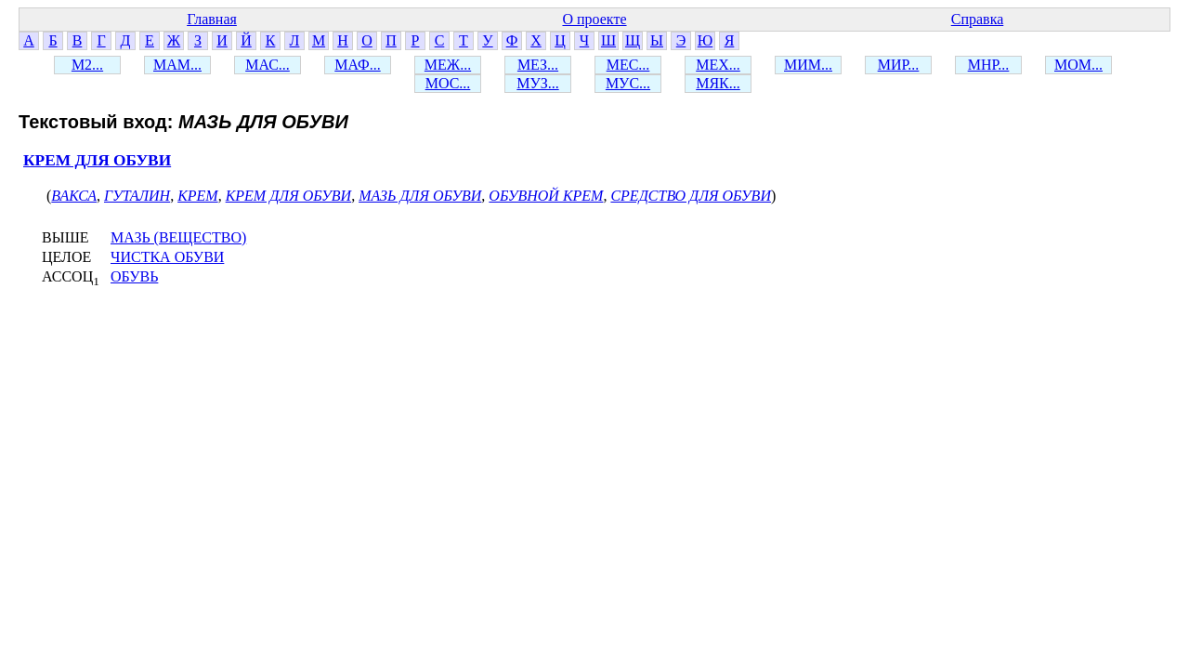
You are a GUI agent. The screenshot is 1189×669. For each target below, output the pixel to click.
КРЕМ (197, 195)
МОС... (448, 83)
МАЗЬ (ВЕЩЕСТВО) (178, 237)
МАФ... (357, 64)
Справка (977, 19)
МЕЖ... (448, 64)
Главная (212, 19)
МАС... (267, 64)
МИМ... (808, 64)
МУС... (628, 83)
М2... (87, 64)
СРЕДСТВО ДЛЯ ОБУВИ (690, 195)
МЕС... (628, 64)
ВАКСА (74, 195)
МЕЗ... (537, 64)
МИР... (899, 64)
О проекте (594, 19)
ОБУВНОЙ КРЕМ (546, 195)
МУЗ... (537, 83)
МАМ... (177, 64)
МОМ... (1078, 64)
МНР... (989, 64)
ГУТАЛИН (137, 195)
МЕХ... (718, 64)
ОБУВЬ (134, 276)
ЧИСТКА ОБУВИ (167, 257)
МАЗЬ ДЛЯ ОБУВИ (420, 195)
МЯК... (718, 83)
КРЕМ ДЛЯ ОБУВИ (97, 160)
